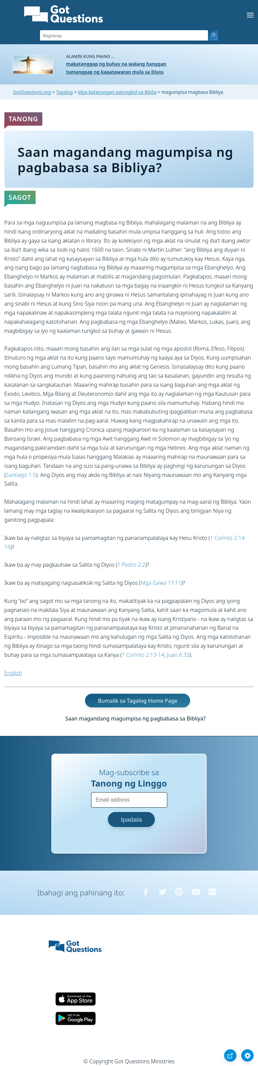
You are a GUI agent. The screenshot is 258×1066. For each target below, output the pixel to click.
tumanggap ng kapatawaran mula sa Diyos (115, 72)
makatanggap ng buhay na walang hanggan (116, 64)
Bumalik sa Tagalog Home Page (137, 700)
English (13, 673)
